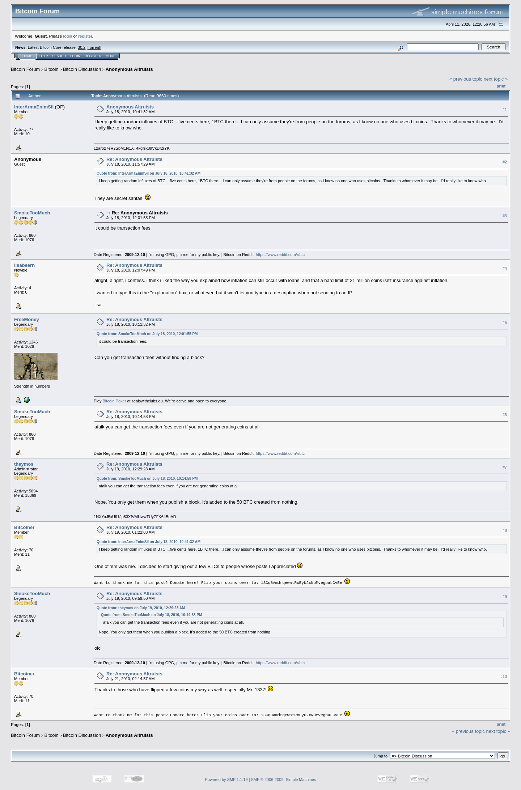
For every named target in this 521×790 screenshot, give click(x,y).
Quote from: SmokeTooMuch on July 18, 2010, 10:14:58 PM (147, 479)
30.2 (81, 47)
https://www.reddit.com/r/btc (280, 254)
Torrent (94, 47)
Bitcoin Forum (25, 69)
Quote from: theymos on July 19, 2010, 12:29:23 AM (141, 608)
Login (75, 56)
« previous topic (465, 79)
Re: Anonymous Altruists (134, 159)
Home (27, 56)
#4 (505, 268)
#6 (505, 415)
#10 (503, 676)
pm (179, 254)
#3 (505, 216)
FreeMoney (26, 319)
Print (501, 86)
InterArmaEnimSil (34, 107)
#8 (505, 530)
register (85, 36)
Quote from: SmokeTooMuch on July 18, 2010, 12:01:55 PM (147, 334)
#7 (505, 467)
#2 (505, 162)
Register (93, 56)
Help (43, 56)
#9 (505, 596)
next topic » (496, 79)
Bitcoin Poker (114, 401)
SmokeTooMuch (32, 212)
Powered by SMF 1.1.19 (226, 779)
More (110, 56)
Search (59, 56)
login (67, 36)
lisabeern (24, 265)
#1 (505, 109)
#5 (505, 322)
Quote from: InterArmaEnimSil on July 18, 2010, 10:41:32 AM (148, 173)
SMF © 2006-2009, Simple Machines (283, 779)
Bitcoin (52, 69)
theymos (23, 464)
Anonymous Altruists (129, 69)
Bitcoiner (24, 527)
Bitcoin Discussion (82, 69)
